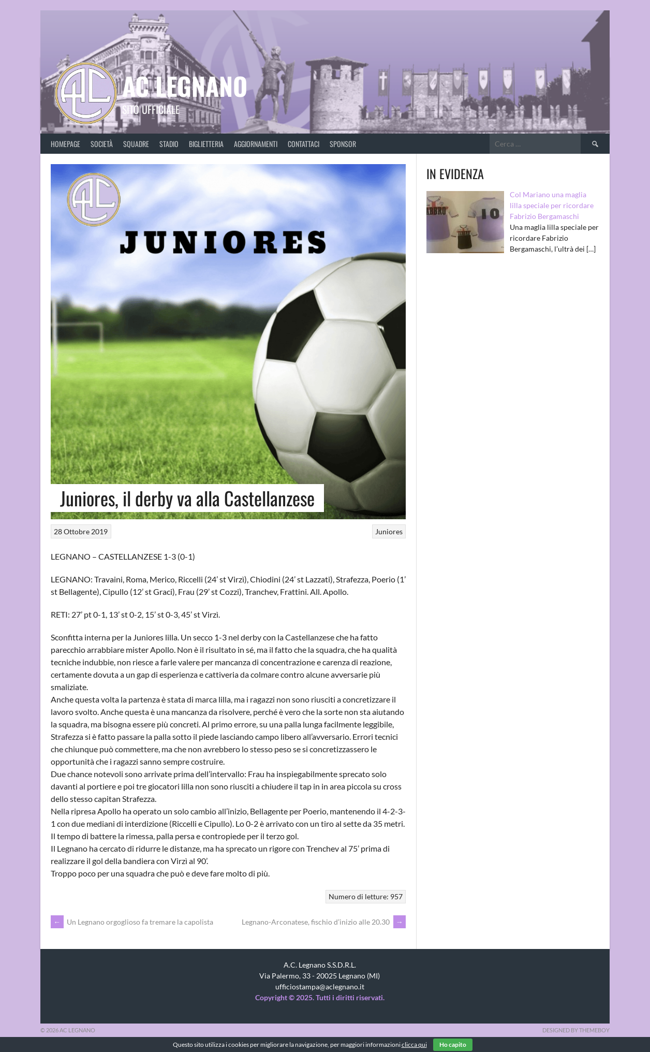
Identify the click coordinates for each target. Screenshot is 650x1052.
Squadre (136, 143)
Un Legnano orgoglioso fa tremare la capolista (132, 921)
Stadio (169, 143)
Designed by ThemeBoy (576, 1030)
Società (102, 143)
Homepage (65, 143)
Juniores (389, 531)
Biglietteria (206, 143)
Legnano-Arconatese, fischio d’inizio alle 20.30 (324, 921)
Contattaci (303, 143)
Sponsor (343, 143)
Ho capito (452, 1044)
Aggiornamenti (255, 143)
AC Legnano (184, 85)
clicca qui (414, 1044)
